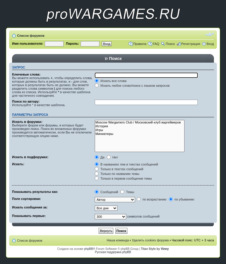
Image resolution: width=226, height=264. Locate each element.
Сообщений (106, 192)
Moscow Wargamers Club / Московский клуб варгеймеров (139, 122)
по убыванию (181, 199)
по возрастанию (151, 199)
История (139, 126)
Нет (112, 157)
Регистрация (190, 44)
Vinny (165, 248)
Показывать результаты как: (35, 191)
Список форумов (30, 35)
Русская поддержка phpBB (113, 252)
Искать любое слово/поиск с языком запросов (132, 85)
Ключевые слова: (26, 74)
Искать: (18, 164)
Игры (139, 130)
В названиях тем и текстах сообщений (126, 164)
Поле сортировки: (26, 198)
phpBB (88, 248)
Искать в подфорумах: (30, 157)
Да (99, 157)
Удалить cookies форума (150, 240)
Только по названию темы (117, 174)
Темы (127, 192)
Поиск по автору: (25, 101)
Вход (210, 44)
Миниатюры (139, 134)
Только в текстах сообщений (119, 169)
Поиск (170, 44)
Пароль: (72, 43)
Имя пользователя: (27, 43)
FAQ (156, 44)
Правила (140, 44)
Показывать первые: (29, 216)
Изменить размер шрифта (209, 34)
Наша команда (118, 240)
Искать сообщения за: (30, 207)
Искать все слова (111, 81)
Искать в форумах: (27, 121)
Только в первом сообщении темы (123, 178)
